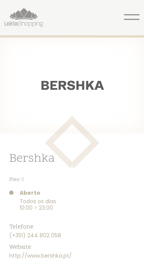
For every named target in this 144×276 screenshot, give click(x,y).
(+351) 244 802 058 (35, 235)
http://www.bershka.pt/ (40, 256)
